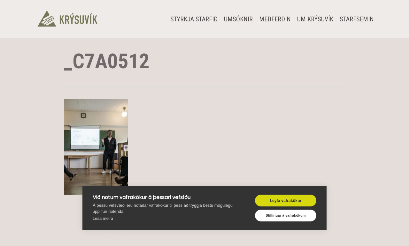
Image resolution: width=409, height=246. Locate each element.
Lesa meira (103, 218)
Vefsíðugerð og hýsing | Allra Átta (96, 236)
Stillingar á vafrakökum (286, 215)
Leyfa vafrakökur (285, 200)
